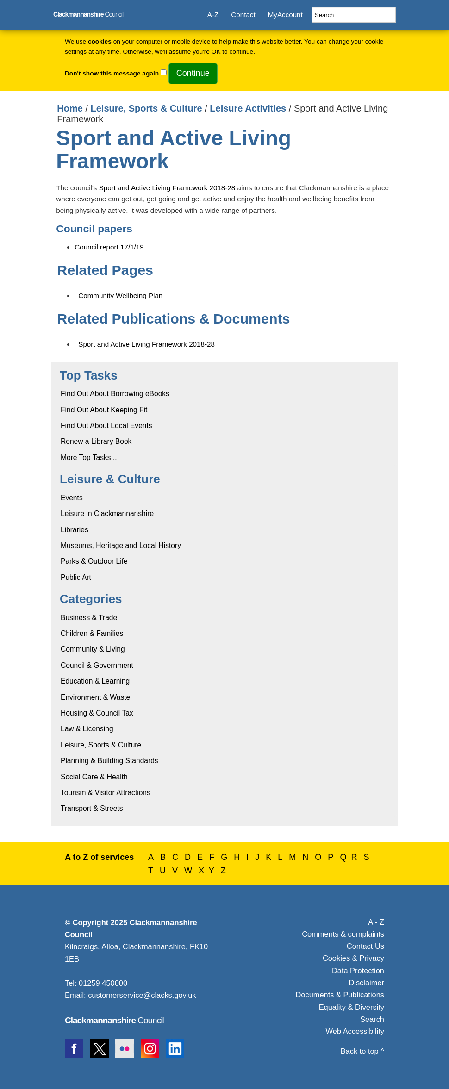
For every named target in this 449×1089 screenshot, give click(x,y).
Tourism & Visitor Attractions (105, 793)
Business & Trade (89, 618)
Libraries (74, 530)
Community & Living (93, 649)
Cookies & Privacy (353, 958)
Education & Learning (95, 681)
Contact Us (365, 946)
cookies (100, 41)
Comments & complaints (343, 934)
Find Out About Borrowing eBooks (115, 394)
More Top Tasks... (89, 457)
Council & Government (97, 665)
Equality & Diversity (351, 1007)
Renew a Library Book (96, 441)
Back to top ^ (362, 1051)
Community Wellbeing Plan (120, 295)
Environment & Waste (95, 697)
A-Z (212, 15)
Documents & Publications (340, 994)
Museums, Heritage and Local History (121, 545)
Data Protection (358, 970)
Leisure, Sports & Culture (146, 108)
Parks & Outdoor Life (94, 561)
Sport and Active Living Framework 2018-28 (167, 188)
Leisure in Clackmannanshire (107, 513)
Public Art (76, 577)
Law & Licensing (87, 729)
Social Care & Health (94, 777)
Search (372, 1019)
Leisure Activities (248, 108)
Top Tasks (89, 375)
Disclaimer (366, 982)
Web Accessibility (355, 1031)
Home (70, 108)
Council (88, 14)
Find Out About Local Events (106, 425)
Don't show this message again (112, 73)
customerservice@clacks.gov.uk (142, 995)
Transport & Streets (92, 808)
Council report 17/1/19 (109, 247)
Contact (243, 15)
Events (72, 498)
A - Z (376, 922)
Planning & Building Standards (109, 761)
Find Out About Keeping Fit (104, 410)
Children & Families (92, 633)
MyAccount (285, 15)
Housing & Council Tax (97, 713)
